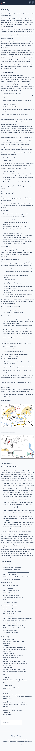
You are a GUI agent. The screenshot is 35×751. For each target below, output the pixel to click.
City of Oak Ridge (12, 592)
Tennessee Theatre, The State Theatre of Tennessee (20, 618)
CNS (9, 739)
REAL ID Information (8, 160)
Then (26, 500)
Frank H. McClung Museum (14, 611)
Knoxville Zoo (11, 613)
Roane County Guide (15, 579)
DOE (12, 739)
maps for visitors (12, 574)
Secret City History (12, 602)
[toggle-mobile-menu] (33, 2)
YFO (20, 739)
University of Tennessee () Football (17, 620)
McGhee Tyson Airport (15, 567)
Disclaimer (24, 739)
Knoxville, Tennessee (13, 585)
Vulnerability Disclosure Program (25, 741)
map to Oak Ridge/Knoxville (13, 569)
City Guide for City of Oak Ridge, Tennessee (18, 572)
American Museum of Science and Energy (18, 627)
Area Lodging (6, 722)
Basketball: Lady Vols (13, 623)
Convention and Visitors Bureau (15, 597)
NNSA (16, 739)
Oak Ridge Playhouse (13, 632)
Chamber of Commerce (13, 595)
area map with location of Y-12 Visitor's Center (19, 576)
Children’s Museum (12, 630)
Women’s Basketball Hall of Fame (15, 625)
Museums (10, 588)
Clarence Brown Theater (13, 608)
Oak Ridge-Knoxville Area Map (8, 432)
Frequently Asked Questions (9, 157)
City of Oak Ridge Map (6, 463)
